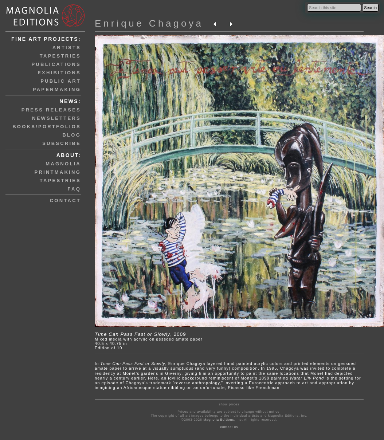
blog (71, 135)
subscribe (61, 143)
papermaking (57, 89)
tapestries (60, 56)
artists (66, 47)
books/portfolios (46, 126)
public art (60, 81)
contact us (229, 427)
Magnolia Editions (218, 419)
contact (65, 200)
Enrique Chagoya (149, 23)
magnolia (63, 163)
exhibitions (59, 72)
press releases (51, 110)
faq (74, 189)
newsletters (56, 118)
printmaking (58, 172)
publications (56, 64)
